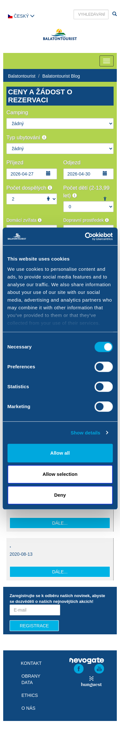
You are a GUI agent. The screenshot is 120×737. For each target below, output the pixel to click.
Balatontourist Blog (61, 76)
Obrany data (30, 679)
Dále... (60, 523)
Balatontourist (22, 76)
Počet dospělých (29, 188)
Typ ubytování (26, 137)
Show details (85, 432)
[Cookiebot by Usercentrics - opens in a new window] (85, 236)
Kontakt (31, 663)
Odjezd (72, 162)
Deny (60, 495)
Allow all (60, 453)
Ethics (29, 695)
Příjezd (14, 162)
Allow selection (60, 474)
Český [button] (21, 16)
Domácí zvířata (24, 220)
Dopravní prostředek (86, 220)
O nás (28, 708)
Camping (17, 112)
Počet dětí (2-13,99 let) (86, 192)
